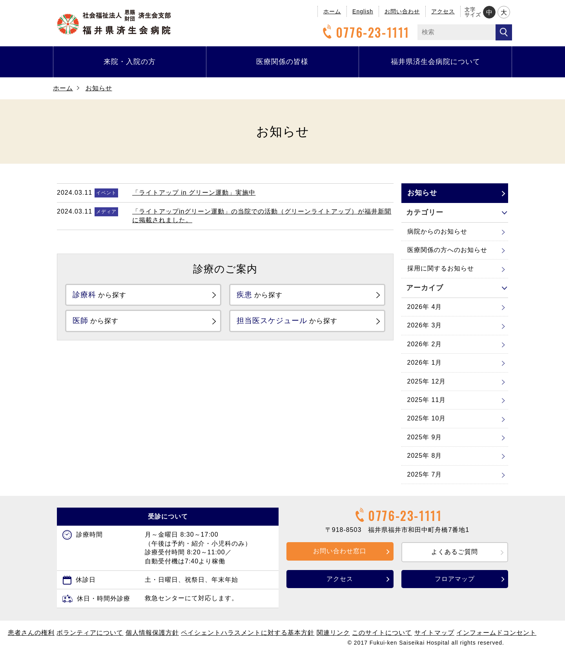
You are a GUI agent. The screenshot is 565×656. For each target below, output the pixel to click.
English (362, 11)
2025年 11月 (426, 400)
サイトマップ (434, 632)
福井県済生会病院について (435, 62)
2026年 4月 (424, 306)
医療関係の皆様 (282, 62)
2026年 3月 (424, 325)
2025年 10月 (426, 418)
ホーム (332, 11)
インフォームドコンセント (496, 632)
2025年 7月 (424, 474)
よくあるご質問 (454, 551)
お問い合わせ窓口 (339, 551)
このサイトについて (382, 632)
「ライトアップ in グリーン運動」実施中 (193, 192)
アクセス (443, 11)
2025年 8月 (424, 455)
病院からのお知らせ (437, 231)
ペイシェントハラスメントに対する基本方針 (247, 632)
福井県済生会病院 (114, 22)
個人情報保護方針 (152, 632)
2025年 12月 (426, 381)
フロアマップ (455, 579)
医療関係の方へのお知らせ (447, 250)
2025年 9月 (424, 437)
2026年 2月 (424, 344)
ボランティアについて (89, 632)
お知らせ (99, 88)
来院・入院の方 (130, 62)
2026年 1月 (424, 362)
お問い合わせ (402, 11)
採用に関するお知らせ (440, 268)
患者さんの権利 (31, 632)
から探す (105, 295)
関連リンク (333, 632)
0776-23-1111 (365, 32)
